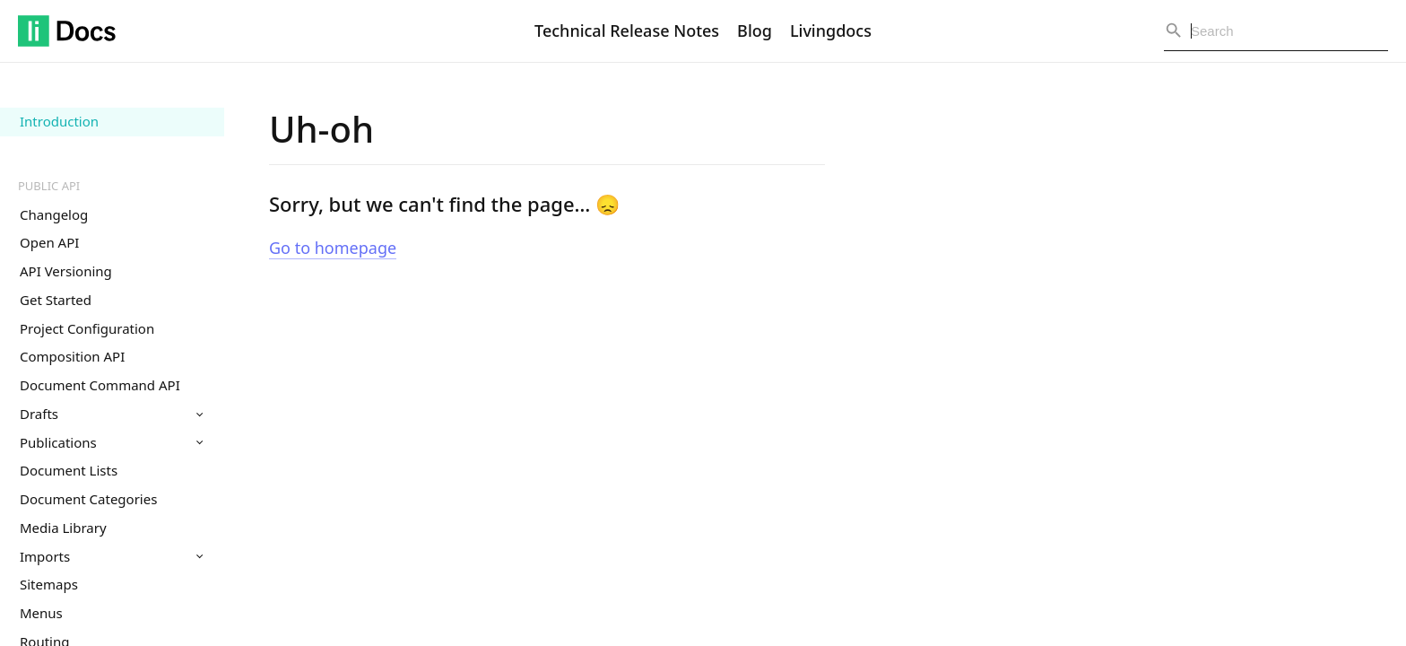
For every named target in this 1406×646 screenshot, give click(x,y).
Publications (111, 442)
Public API (49, 186)
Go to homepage (332, 247)
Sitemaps (49, 584)
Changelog (54, 214)
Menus (41, 613)
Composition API (72, 356)
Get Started (55, 300)
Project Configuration (87, 328)
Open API (49, 242)
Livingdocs (831, 30)
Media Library (63, 528)
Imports (111, 556)
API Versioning (66, 271)
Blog (754, 30)
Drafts (111, 414)
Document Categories (88, 499)
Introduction (59, 121)
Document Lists (68, 470)
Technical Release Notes (626, 30)
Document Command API (100, 385)
